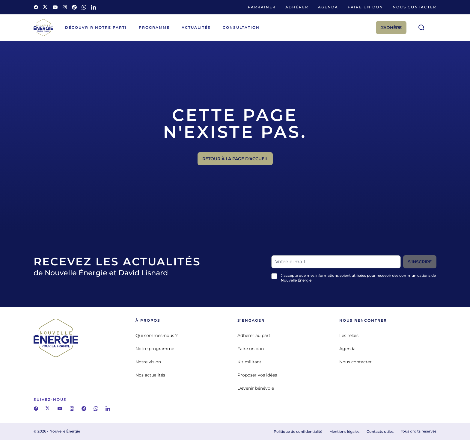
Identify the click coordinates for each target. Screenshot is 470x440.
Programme (154, 27)
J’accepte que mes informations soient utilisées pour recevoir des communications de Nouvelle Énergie (358, 277)
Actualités (196, 27)
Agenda (328, 7)
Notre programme (154, 348)
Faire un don (365, 7)
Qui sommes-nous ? (156, 335)
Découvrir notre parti (96, 27)
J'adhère (391, 27)
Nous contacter (414, 7)
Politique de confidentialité (298, 431)
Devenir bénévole (255, 388)
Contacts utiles (380, 431)
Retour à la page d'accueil (235, 158)
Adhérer (296, 7)
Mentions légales (344, 431)
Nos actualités (150, 375)
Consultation (241, 27)
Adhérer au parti (254, 335)
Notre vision (148, 362)
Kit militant (249, 362)
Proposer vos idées (257, 375)
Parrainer (262, 7)
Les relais (348, 335)
